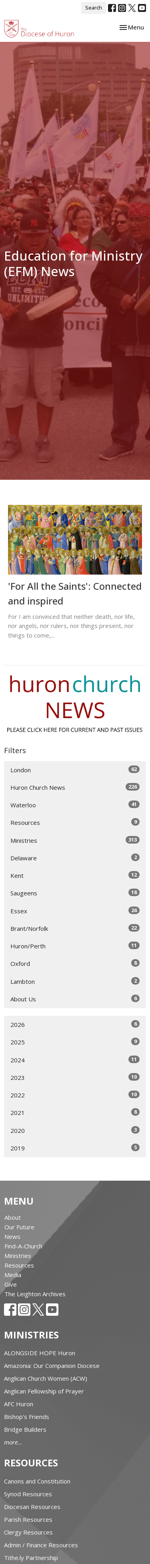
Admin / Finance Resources (41, 1545)
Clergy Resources (28, 1532)
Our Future (19, 1227)
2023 (75, 1077)
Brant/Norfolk (75, 928)
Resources (75, 822)
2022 (75, 1095)
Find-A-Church (23, 1246)
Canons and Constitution (37, 1481)
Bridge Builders (25, 1429)
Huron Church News (75, 787)
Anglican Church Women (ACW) (45, 1378)
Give (10, 1284)
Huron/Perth (75, 946)
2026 (75, 1024)
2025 (75, 1042)
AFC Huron (18, 1404)
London (75, 769)
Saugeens (75, 893)
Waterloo (75, 805)
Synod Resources (28, 1494)
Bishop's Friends (26, 1417)
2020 (75, 1130)
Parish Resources (28, 1519)
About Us (75, 999)
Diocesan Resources (32, 1507)
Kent (75, 875)
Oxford (75, 963)
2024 (75, 1060)
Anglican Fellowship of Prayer (44, 1391)
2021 (75, 1112)
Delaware (75, 858)
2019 (75, 1148)
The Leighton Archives (35, 1294)
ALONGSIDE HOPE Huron (39, 1353)
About (12, 1217)
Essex (75, 911)
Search (93, 7)
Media (12, 1275)
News (12, 1236)
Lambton (75, 981)
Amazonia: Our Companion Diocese (52, 1366)
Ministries (75, 840)
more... (13, 1442)
